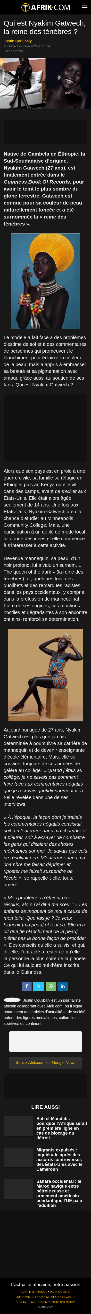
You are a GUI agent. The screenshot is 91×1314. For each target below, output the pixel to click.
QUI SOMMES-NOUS (30, 1297)
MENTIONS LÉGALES (60, 1297)
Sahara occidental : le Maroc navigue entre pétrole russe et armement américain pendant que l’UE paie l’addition (59, 1193)
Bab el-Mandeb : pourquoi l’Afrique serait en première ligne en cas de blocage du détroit (61, 1128)
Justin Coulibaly (18, 41)
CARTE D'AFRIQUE (34, 1291)
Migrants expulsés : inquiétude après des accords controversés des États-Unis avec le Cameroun (59, 1160)
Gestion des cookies (62, 1302)
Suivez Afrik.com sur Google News (45, 1063)
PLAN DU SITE (60, 1291)
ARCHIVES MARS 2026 (31, 1302)
